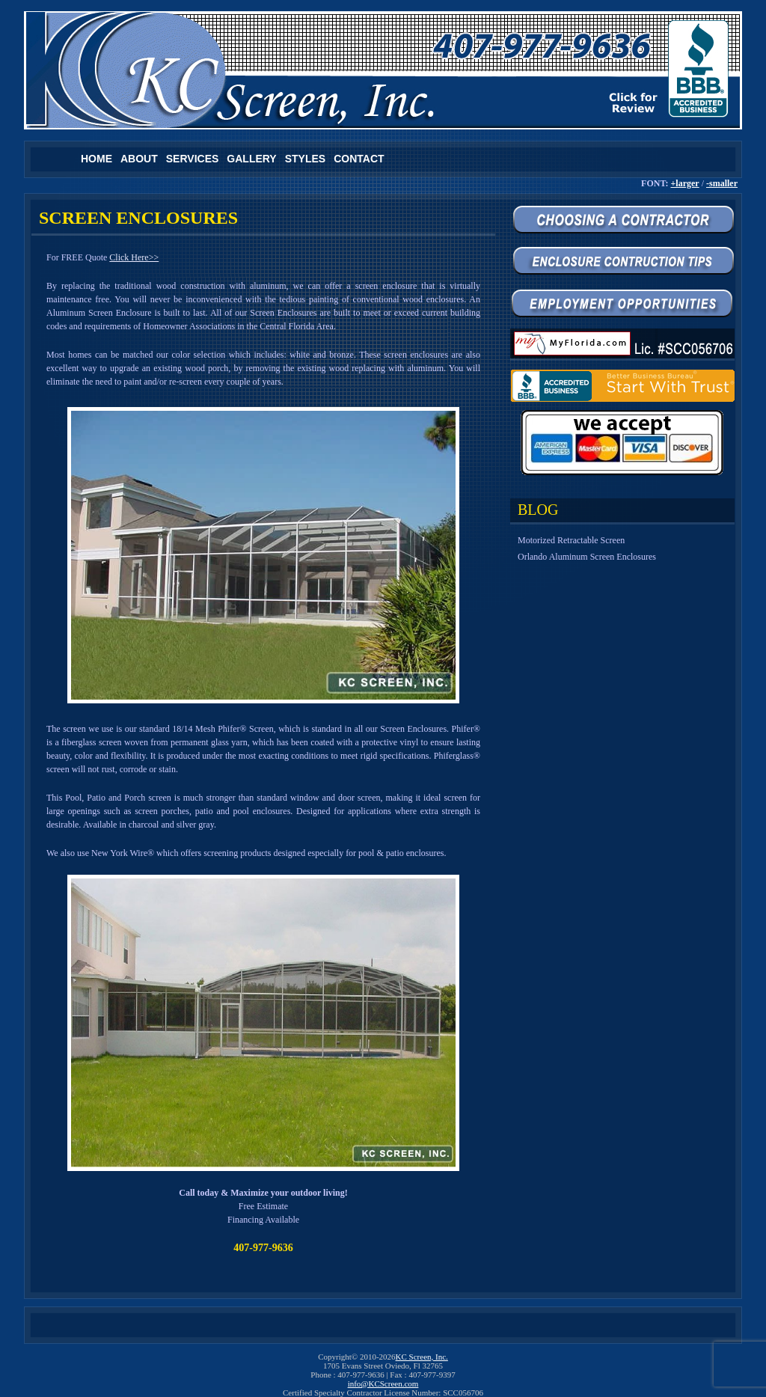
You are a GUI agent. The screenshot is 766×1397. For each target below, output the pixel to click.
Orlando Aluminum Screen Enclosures (587, 556)
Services (192, 159)
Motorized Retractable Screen (571, 540)
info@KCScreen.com (383, 1383)
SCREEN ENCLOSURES (138, 217)
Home (96, 159)
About (139, 159)
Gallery (251, 159)
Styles (305, 159)
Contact (359, 159)
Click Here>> (134, 257)
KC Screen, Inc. (422, 1356)
